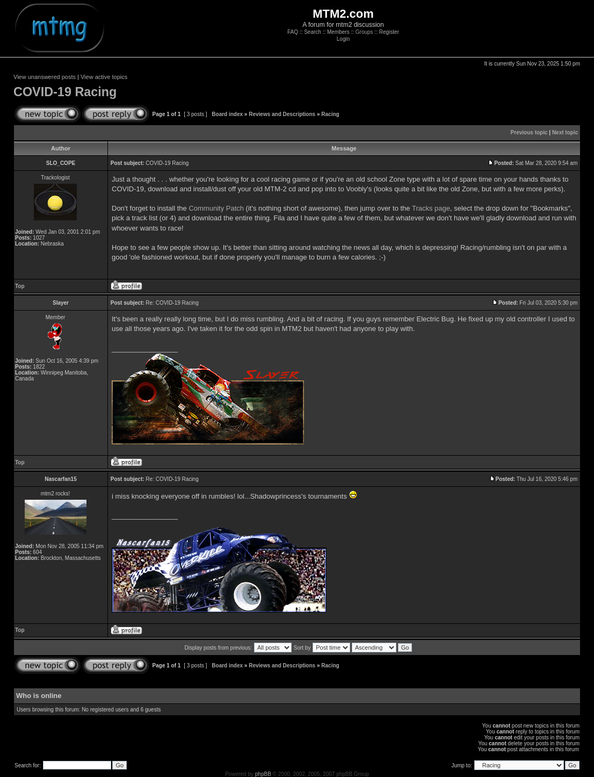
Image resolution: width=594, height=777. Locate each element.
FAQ (292, 32)
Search (312, 32)
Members (338, 32)
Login (343, 39)
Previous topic (529, 132)
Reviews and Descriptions (282, 114)
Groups (364, 32)
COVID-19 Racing (65, 92)
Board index (227, 114)
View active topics (104, 77)
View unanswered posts (44, 77)
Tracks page (431, 208)
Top (20, 286)
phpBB (263, 774)
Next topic (565, 132)
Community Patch (216, 208)
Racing (330, 114)
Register (389, 32)
